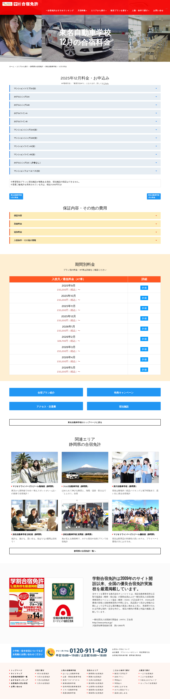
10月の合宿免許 (43, 677)
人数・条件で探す (140, 10)
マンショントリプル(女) (25, 88)
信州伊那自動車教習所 (72, 687)
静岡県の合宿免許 (36, 67)
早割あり (118, 680)
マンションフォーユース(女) (27, 171)
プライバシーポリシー (129, 652)
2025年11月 (68, 308)
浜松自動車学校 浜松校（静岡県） (28, 534)
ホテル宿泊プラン (122, 690)
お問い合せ (158, 10)
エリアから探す (22, 67)
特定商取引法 (144, 652)
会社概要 (115, 652)
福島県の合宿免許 (96, 690)
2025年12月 (68, 318)
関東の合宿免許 (95, 677)
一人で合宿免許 (146, 674)
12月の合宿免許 (43, 683)
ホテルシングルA (21, 97)
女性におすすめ (121, 687)
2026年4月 (68, 359)
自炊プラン (119, 677)
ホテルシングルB (21, 105)
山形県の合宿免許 (96, 687)
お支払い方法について (121, 649)
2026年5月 (68, 369)
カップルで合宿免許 (148, 683)
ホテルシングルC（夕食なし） (28, 163)
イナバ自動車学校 (70, 690)
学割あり (118, 683)
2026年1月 (68, 328)
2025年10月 (68, 297)
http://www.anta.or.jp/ (102, 622)
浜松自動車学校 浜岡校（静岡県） (78, 534)
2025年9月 (68, 287)
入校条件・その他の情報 (25, 240)
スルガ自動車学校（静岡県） (76, 486)
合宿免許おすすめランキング (60, 10)
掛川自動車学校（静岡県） (125, 486)
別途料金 (18, 224)
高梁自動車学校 (69, 693)
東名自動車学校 (51, 67)
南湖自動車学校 (69, 683)
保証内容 (18, 215)
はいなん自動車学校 (71, 674)
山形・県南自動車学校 (72, 677)
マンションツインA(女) (24, 146)
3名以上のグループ (148, 680)
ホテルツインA (20, 113)
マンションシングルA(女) (25, 130)
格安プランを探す (119, 10)
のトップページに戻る (85, 422)
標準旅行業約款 (135, 655)
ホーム (11, 67)
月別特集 (82, 10)
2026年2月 (68, 338)
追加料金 (18, 232)
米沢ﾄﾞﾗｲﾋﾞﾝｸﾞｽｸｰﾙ (71, 680)
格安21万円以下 (121, 674)
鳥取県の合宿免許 (96, 693)
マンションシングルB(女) (25, 138)
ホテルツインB (20, 121)
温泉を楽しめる (121, 693)
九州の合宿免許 (95, 680)
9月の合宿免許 (43, 674)
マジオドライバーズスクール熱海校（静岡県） (34, 486)
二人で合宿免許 (146, 677)
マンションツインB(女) (24, 154)
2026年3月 (68, 349)
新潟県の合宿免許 (96, 683)
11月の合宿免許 (43, 680)
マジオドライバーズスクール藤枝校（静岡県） (135, 534)
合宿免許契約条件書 (120, 655)
